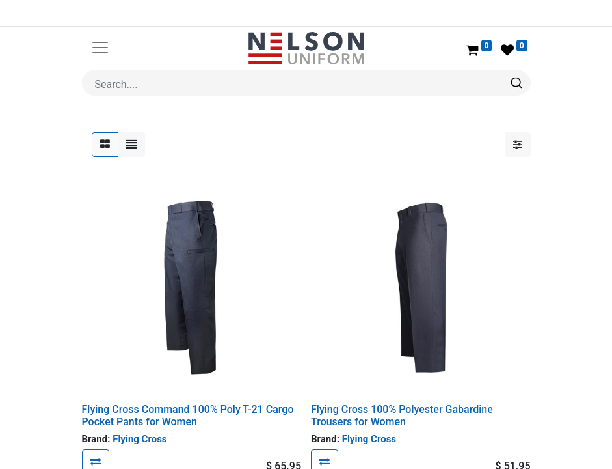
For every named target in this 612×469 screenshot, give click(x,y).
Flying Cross (139, 408)
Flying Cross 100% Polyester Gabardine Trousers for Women (402, 384)
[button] (95, 430)
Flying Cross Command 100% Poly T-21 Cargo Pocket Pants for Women (188, 384)
